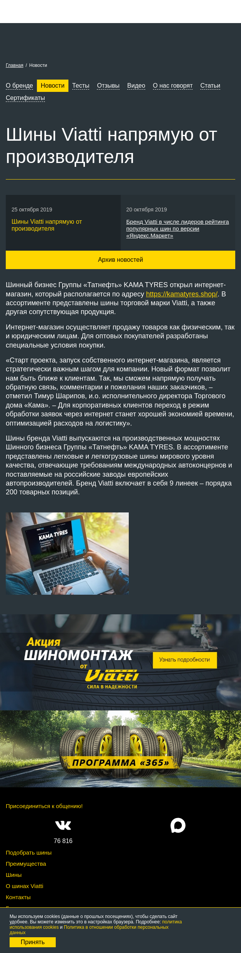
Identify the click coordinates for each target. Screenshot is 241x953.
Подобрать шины (29, 852)
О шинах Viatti (24, 886)
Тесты (81, 85)
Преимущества (26, 863)
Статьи (210, 85)
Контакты (18, 897)
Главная (14, 65)
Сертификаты (25, 98)
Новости (53, 85)
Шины (14, 875)
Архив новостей (120, 259)
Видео (136, 85)
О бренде (19, 85)
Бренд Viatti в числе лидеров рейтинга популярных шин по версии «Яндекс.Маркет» (177, 228)
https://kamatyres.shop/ (182, 294)
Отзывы (108, 85)
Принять (33, 942)
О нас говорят (173, 85)
